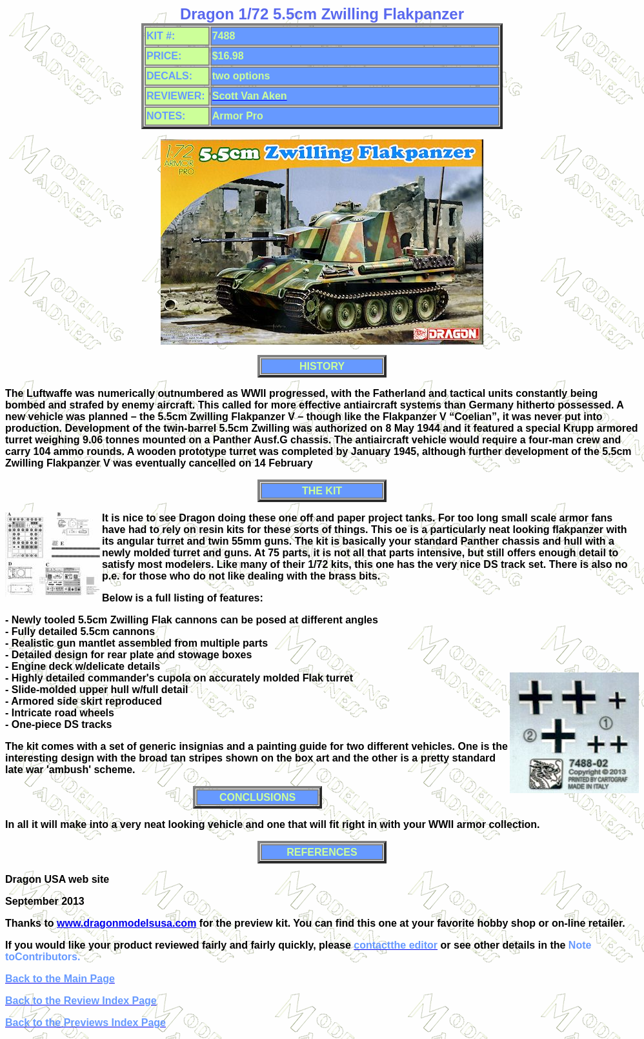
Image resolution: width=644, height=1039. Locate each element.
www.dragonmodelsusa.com (126, 923)
